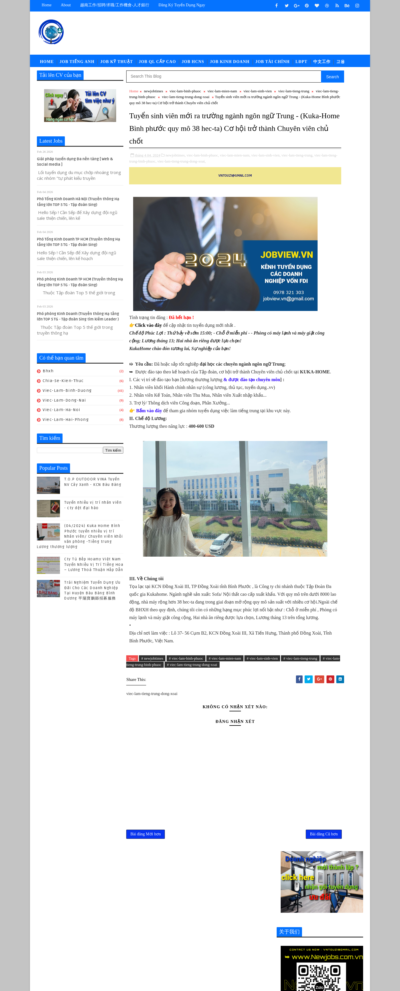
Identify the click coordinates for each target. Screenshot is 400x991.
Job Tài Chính (273, 64)
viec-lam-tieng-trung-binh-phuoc (204, 102)
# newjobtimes (152, 769)
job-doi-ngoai (331, 755)
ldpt (283, 783)
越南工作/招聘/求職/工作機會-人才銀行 (114, 5)
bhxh (48, 376)
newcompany (308, 783)
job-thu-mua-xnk (327, 774)
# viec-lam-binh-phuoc (186, 769)
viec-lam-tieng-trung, (161, 196)
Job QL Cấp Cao (157, 64)
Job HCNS (193, 64)
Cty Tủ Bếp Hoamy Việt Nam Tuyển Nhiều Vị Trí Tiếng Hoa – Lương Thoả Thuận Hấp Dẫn (94, 569)
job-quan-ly (291, 774)
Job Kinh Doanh (230, 64)
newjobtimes (153, 96)
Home (47, 5)
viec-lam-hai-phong (66, 425)
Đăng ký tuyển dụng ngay (182, 5)
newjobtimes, (176, 190)
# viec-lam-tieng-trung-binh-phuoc (204, 776)
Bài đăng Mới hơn (146, 955)
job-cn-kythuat (294, 755)
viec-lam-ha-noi (62, 415)
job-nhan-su (330, 764)
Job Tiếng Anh (77, 64)
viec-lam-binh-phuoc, (203, 190)
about (66, 5)
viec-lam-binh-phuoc (185, 96)
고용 (340, 64)
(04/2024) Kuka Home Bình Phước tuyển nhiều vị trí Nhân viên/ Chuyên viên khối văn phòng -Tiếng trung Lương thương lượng (80, 542)
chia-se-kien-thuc (63, 385)
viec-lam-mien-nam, (235, 190)
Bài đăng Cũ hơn (253, 955)
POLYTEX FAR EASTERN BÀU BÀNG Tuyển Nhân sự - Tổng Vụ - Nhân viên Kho (331, 696)
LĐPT (301, 64)
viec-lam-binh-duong (67, 395)
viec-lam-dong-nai (64, 405)
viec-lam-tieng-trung (157, 102)
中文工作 (322, 64)
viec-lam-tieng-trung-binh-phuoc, (203, 196)
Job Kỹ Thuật (116, 64)
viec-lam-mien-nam (222, 96)
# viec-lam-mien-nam (225, 769)
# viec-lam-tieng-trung (155, 776)
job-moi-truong (295, 764)
